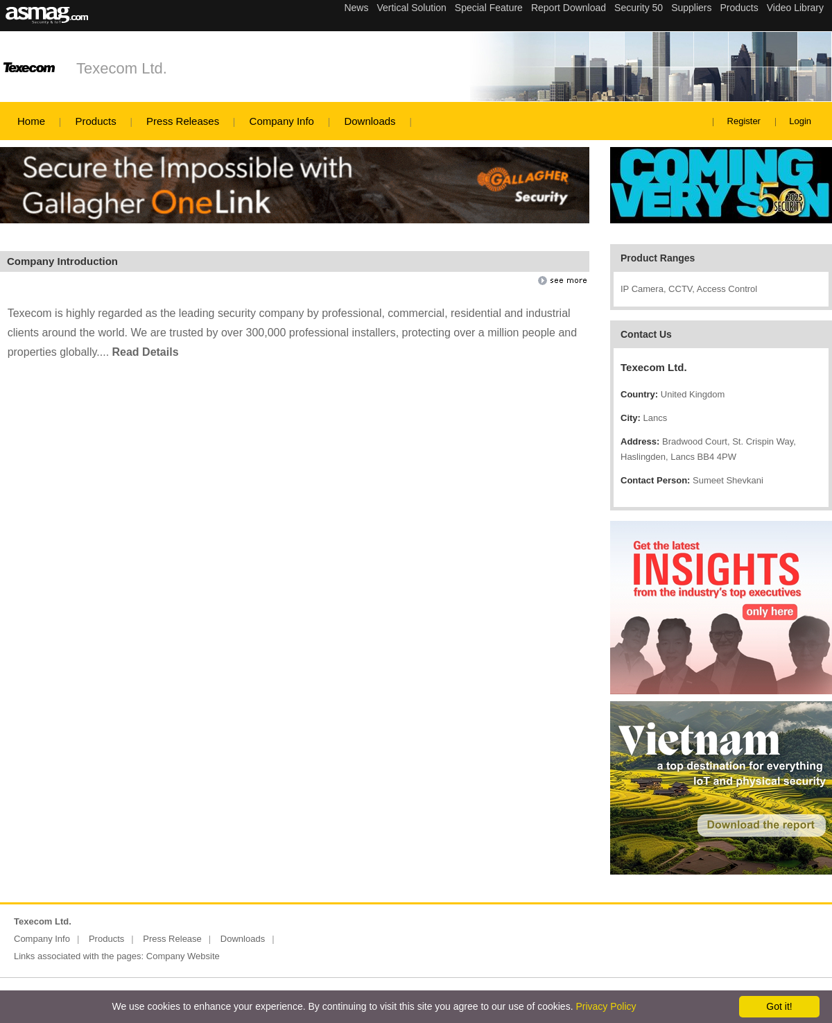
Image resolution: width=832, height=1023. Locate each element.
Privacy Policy (605, 1006)
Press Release (172, 939)
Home (31, 121)
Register (744, 121)
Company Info (282, 121)
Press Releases (182, 121)
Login (800, 121)
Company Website (183, 956)
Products (95, 121)
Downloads (369, 121)
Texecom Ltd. (121, 68)
